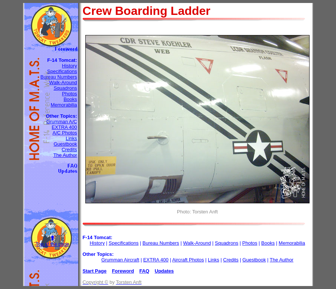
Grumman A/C (61, 121)
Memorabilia (64, 105)
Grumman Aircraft (120, 260)
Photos (69, 93)
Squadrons (65, 88)
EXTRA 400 (64, 127)
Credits (69, 149)
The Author (65, 155)
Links (71, 138)
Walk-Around (63, 82)
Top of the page (52, 244)
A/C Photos (65, 133)
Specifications (62, 71)
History (69, 66)
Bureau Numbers (58, 77)
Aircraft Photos (188, 260)
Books (70, 99)
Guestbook (65, 144)
